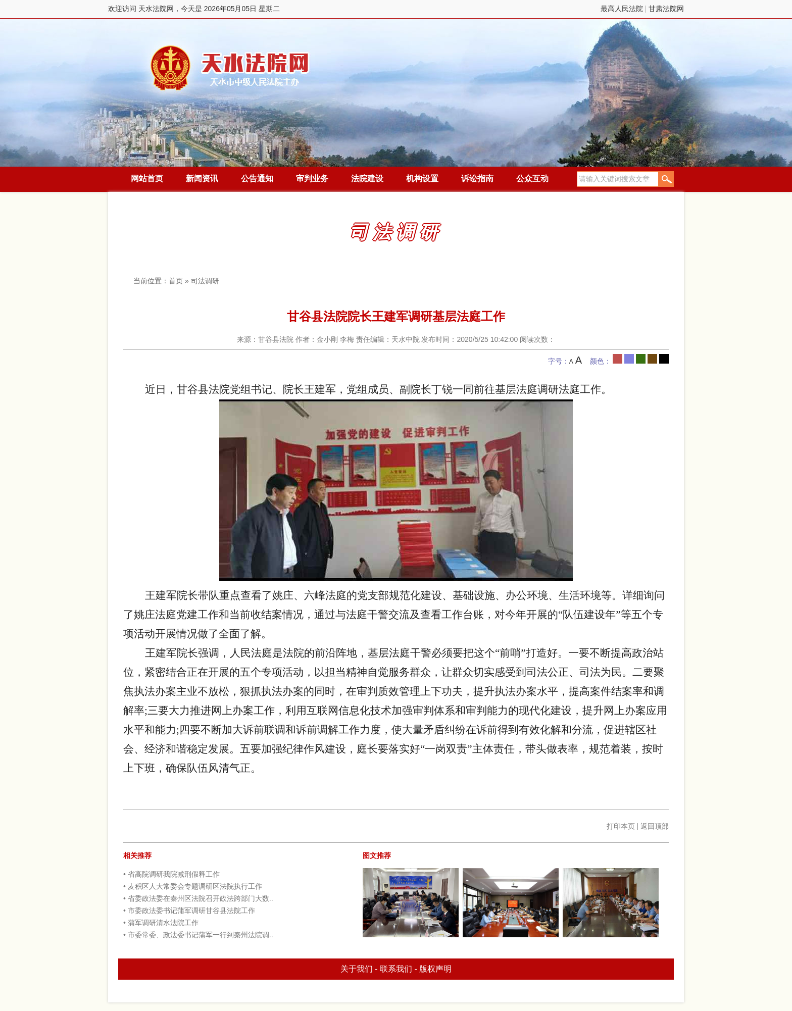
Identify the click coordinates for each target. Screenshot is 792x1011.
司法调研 (205, 281)
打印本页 (621, 826)
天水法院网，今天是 (230, 68)
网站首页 (147, 178)
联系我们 (396, 969)
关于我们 (356, 969)
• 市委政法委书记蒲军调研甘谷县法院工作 (189, 910)
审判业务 (312, 178)
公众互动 (532, 178)
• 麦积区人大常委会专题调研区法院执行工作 (192, 886)
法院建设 (367, 178)
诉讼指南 (477, 178)
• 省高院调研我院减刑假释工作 (171, 874)
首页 (176, 281)
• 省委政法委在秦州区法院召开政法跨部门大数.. (198, 898)
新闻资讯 (202, 178)
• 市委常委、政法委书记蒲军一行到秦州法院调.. (198, 935)
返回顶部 (654, 826)
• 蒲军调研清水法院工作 (161, 923)
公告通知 (257, 178)
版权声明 (435, 969)
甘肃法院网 (666, 9)
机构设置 (422, 178)
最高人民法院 (622, 9)
